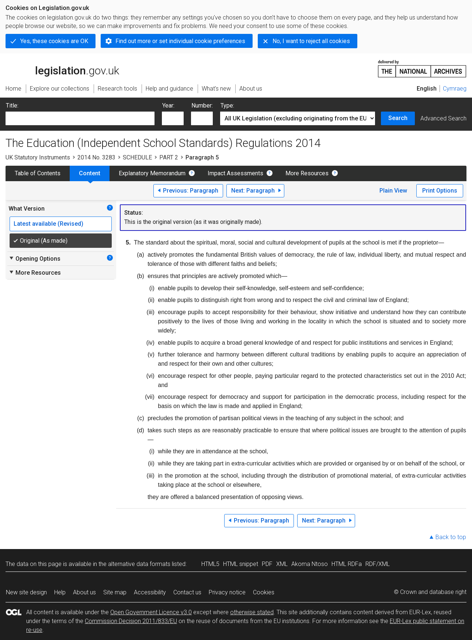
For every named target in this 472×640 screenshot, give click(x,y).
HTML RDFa (347, 563)
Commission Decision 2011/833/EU (131, 621)
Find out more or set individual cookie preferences (180, 41)
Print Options (439, 190)
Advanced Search (443, 118)
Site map (114, 592)
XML (282, 563)
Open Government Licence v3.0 (151, 612)
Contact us (187, 592)
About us (84, 592)
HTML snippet (240, 563)
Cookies (263, 592)
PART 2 (168, 157)
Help (60, 592)
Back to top (450, 537)
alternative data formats (139, 563)
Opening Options (34, 258)
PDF (267, 563)
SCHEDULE (137, 157)
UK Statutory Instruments (38, 157)
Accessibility (150, 592)
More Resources (307, 173)
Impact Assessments (235, 173)
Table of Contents (37, 173)
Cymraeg (454, 88)
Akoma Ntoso (309, 563)
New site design (26, 592)
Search (397, 118)
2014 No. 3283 (96, 157)
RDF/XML (377, 563)
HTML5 (210, 563)
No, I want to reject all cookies (311, 41)
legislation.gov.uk (62, 68)
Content (89, 173)
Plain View (393, 190)
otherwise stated (252, 612)
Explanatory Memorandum (152, 173)
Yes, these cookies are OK (54, 41)
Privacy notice (227, 592)
